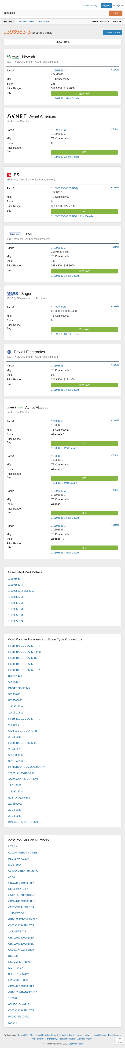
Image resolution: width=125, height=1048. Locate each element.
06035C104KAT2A (18, 1004)
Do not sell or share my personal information (56, 1039)
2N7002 (12, 998)
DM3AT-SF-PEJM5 (19, 688)
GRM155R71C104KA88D (22, 919)
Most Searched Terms (47, 1035)
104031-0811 (15, 712)
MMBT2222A (15, 968)
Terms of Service (99, 1035)
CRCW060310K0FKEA (21, 883)
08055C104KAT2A (18, 974)
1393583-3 (57, 421)
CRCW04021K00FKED (21, 901)
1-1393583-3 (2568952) (64, 188)
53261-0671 (15, 682)
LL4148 (12, 1022)
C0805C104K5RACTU (21, 907)
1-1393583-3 (58, 70)
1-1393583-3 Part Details (65, 98)
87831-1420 (15, 676)
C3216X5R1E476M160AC (23, 870)
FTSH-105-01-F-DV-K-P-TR (24, 670)
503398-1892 (15, 755)
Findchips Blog (90, 5)
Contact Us (22, 1035)
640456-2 (13, 724)
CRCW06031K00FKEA (21, 986)
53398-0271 (15, 694)
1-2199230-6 (15, 706)
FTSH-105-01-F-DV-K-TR (22, 743)
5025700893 (15, 700)
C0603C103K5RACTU (21, 1010)
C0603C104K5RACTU (21, 925)
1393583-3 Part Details (64, 448)
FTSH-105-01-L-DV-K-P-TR (24, 645)
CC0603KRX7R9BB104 (21, 949)
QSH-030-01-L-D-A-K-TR (22, 730)
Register (106, 5)
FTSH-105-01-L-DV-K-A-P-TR (25, 652)
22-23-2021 (14, 749)
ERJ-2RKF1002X (18, 980)
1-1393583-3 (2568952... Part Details (72, 216)
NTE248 (13, 846)
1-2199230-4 (15, 791)
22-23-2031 (14, 815)
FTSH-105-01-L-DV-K (20, 664)
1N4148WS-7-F (17, 931)
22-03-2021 (14, 809)
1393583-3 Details (112, 32)
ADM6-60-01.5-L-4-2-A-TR (23, 779)
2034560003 (15, 803)
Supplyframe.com (75, 1044)
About (32, 1035)
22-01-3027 (14, 785)
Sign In (119, 5)
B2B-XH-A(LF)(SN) (19, 797)
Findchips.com (5, 5)
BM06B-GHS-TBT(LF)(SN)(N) (25, 822)
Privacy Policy (83, 1035)
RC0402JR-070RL (18, 889)
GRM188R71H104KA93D (22, 895)
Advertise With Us (84, 1039)
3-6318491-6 (15, 761)
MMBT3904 (15, 864)
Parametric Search (66, 1035)
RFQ (84, 152)
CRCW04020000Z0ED (21, 943)
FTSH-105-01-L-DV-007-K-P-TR (26, 767)
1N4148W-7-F (16, 913)
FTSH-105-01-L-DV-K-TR (22, 658)
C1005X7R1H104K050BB (23, 852)
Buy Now (84, 93)
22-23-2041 (14, 737)
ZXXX (11, 877)
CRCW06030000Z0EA (21, 937)
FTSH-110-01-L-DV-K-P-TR (24, 718)
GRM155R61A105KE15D (22, 992)
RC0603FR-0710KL (19, 962)
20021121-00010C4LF (21, 773)
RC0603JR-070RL (18, 1016)
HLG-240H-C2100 (18, 858)
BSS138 (13, 955)
